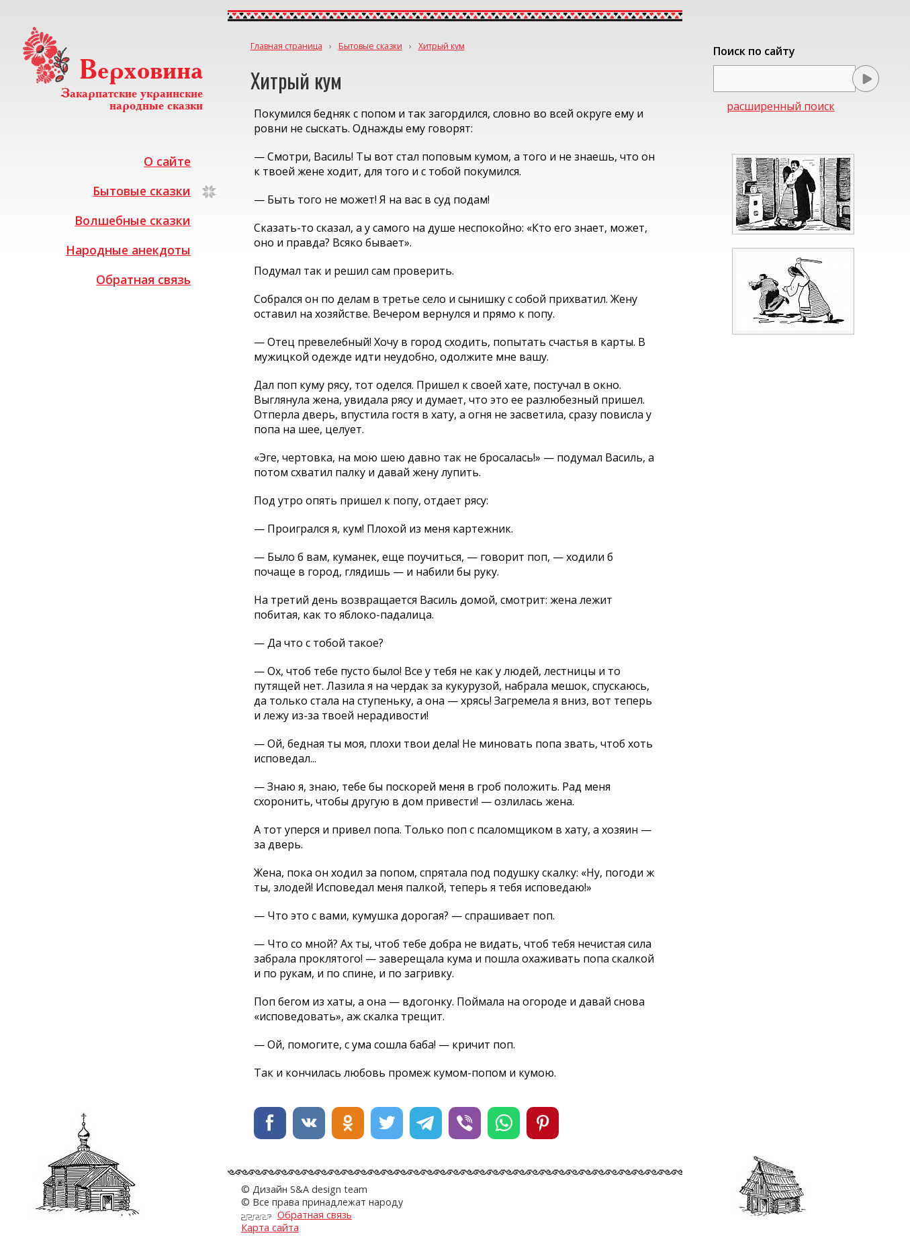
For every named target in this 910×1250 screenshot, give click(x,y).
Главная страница (286, 46)
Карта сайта (270, 1227)
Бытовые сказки (142, 191)
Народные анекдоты (128, 250)
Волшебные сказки (133, 220)
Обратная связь (143, 279)
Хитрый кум (441, 46)
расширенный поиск (781, 106)
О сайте (167, 161)
